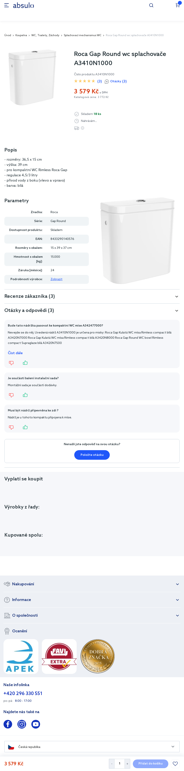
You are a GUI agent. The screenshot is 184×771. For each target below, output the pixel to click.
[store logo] (23, 5)
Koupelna (21, 35)
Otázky (118, 81)
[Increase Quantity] (127, 764)
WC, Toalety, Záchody (45, 35)
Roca (54, 212)
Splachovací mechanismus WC (82, 35)
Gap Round (58, 221)
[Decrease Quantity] (111, 764)
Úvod (7, 35)
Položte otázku (92, 455)
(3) (99, 81)
